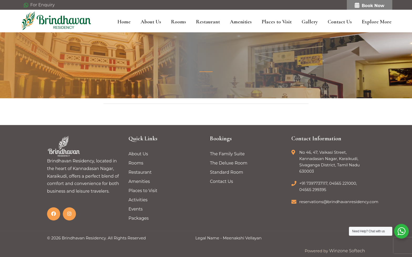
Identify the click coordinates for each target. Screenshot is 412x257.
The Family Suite (227, 153)
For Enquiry (39, 5)
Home (124, 22)
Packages (138, 218)
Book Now (369, 5)
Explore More (377, 22)
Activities (137, 199)
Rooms (178, 22)
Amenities (241, 22)
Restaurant (208, 22)
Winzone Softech (346, 250)
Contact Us (340, 22)
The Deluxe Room (229, 163)
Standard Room (226, 172)
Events (135, 209)
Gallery (310, 22)
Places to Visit (277, 22)
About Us (151, 22)
